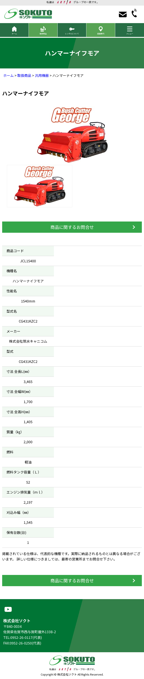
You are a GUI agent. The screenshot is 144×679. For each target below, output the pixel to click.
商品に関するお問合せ (72, 227)
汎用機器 (42, 75)
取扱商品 (24, 75)
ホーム (8, 75)
